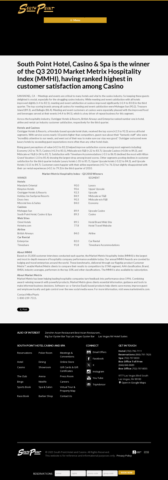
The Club (22, 376)
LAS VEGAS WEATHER (84, 422)
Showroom (45, 367)
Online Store (67, 362)
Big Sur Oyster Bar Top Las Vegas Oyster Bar (70, 336)
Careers (64, 381)
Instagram (88, 371)
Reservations (24, 352)
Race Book (23, 396)
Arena (42, 376)
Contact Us (66, 396)
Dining (42, 362)
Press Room (67, 376)
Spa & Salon (45, 387)
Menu (76, 20)
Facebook (88, 358)
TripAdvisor (88, 384)
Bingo (20, 381)
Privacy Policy (124, 455)
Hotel (20, 362)
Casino (21, 367)
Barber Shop (46, 396)
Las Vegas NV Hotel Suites (113, 336)
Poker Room (45, 352)
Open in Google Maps (132, 382)
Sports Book (24, 387)
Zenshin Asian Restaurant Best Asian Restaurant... (73, 332)
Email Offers (88, 352)
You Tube (88, 378)
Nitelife (43, 381)
